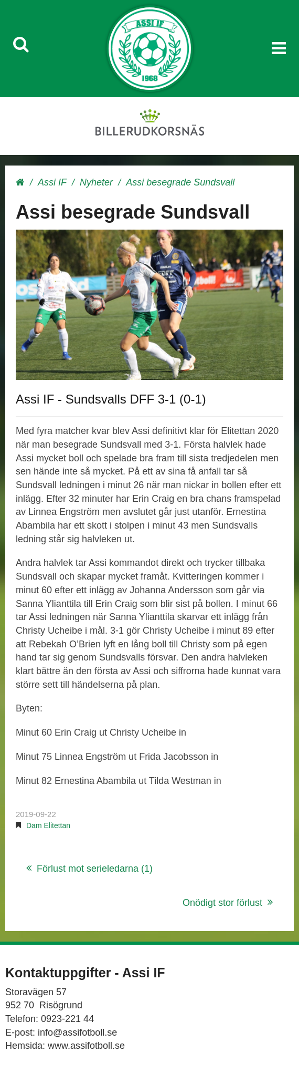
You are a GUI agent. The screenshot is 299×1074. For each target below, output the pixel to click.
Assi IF (52, 182)
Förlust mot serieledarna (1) (95, 868)
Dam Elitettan (48, 825)
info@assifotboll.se (77, 1032)
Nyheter (96, 182)
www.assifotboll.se (86, 1045)
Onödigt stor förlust (222, 902)
